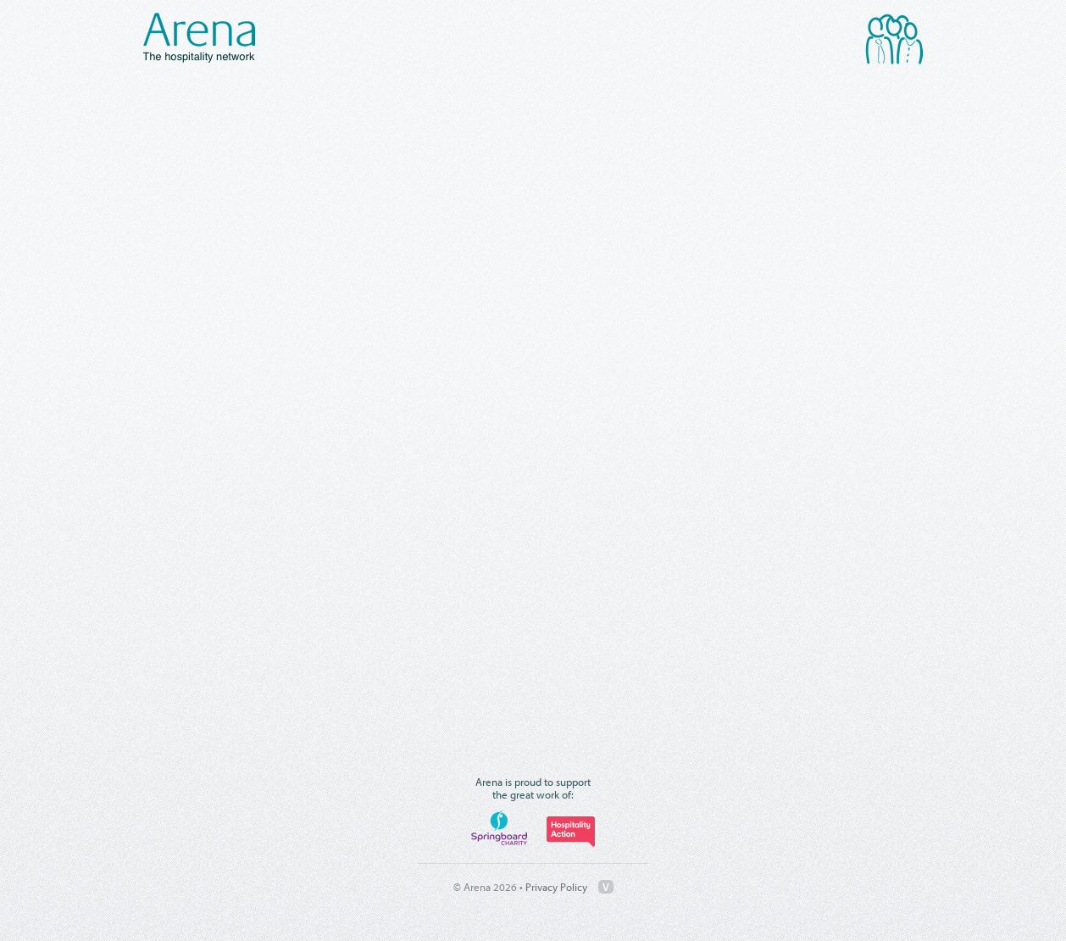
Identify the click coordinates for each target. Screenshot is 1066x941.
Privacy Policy (556, 887)
